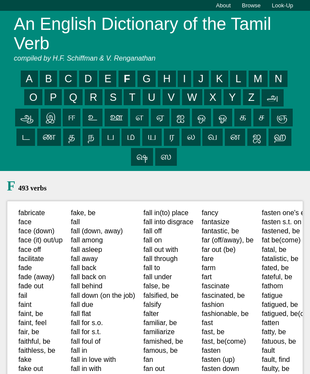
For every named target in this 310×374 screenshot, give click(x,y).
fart (207, 276)
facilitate (31, 258)
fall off (153, 231)
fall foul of (85, 341)
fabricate (32, 212)
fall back (83, 267)
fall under (158, 276)
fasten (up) (218, 359)
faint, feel (33, 322)
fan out (154, 368)
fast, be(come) (224, 341)
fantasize (216, 222)
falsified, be (161, 295)
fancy (210, 212)
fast (207, 322)
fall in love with (93, 359)
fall (75, 222)
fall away (84, 258)
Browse (251, 5)
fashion (213, 304)
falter (151, 313)
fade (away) (37, 276)
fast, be (213, 331)
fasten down (220, 368)
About (223, 5)
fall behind (86, 286)
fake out (31, 368)
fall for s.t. (86, 331)
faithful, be (35, 341)
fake (25, 359)
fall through (161, 258)
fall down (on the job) (103, 295)
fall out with (161, 249)
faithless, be (37, 350)
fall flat (81, 313)
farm (209, 267)
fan (148, 359)
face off (30, 249)
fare (208, 258)
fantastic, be (220, 231)
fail (23, 295)
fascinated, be (223, 295)
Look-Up (282, 5)
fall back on (88, 276)
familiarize (159, 331)
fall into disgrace (169, 222)
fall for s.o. (87, 322)
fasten (211, 350)
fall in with (86, 368)
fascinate (216, 286)
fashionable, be (225, 313)
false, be (156, 286)
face (25, 222)
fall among (87, 240)
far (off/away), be (228, 240)
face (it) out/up (41, 240)
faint (25, 304)
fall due (82, 304)
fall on (153, 240)
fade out (31, 286)
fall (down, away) (97, 231)
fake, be (83, 212)
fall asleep (86, 249)
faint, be (31, 313)
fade (25, 267)
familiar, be (160, 322)
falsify (152, 304)
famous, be (161, 350)
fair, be (29, 331)
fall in (79, 350)
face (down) (37, 231)
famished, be (163, 341)
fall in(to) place (166, 212)
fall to (152, 267)
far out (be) (219, 249)
